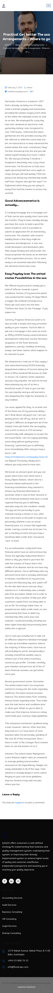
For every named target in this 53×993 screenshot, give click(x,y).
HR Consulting (9, 918)
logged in (19, 802)
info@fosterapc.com (18, 966)
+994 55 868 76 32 (18, 960)
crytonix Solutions (26, 986)
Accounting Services (12, 897)
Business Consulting (12, 911)
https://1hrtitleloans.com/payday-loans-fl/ (26, 456)
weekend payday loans (18, 91)
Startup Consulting (11, 933)
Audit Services (9, 904)
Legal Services (9, 925)
